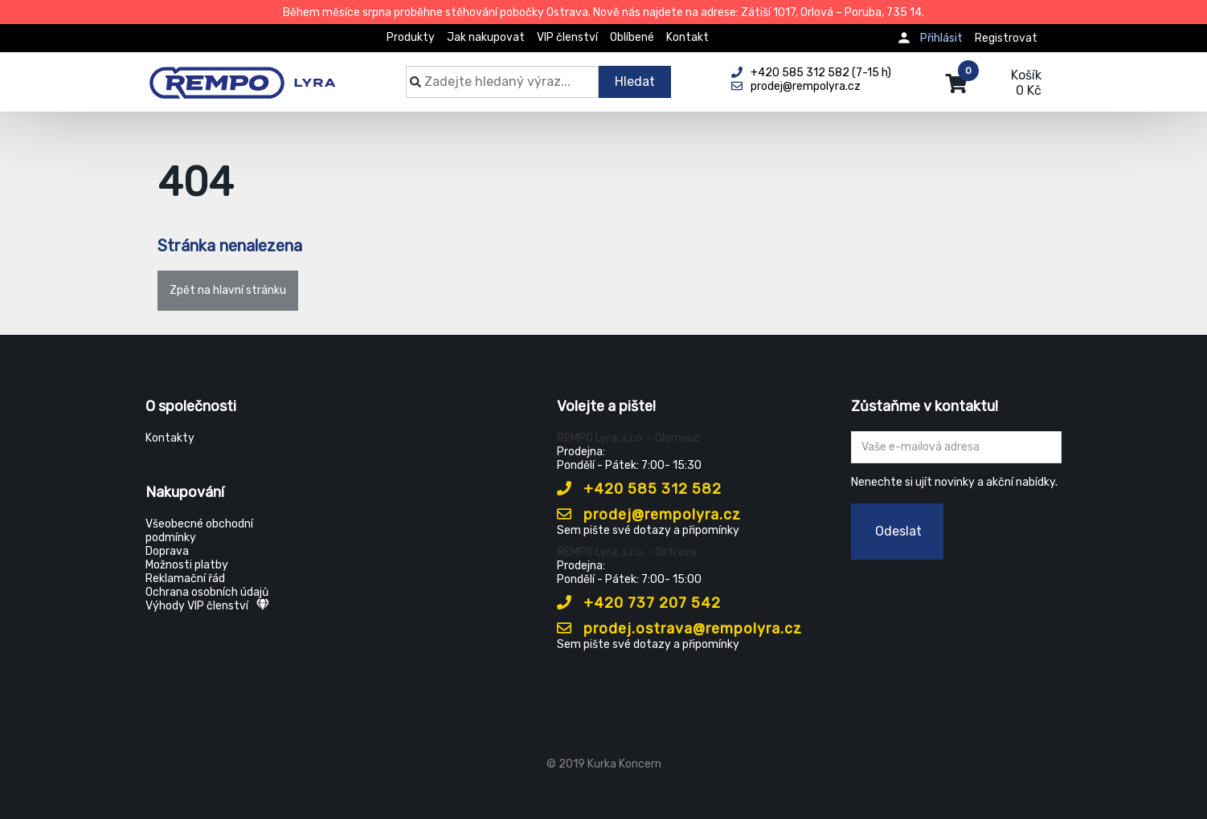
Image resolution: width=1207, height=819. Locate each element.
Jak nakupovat (486, 37)
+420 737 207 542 (639, 603)
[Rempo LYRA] (242, 74)
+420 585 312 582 (639, 489)
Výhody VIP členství (207, 606)
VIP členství (567, 37)
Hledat (635, 81)
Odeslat (898, 531)
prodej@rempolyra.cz (649, 515)
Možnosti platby (186, 565)
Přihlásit (941, 38)
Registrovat (1006, 38)
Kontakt (687, 37)
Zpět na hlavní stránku (228, 290)
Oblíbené (632, 37)
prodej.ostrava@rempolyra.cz (679, 629)
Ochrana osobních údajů (206, 592)
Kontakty (169, 438)
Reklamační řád (185, 578)
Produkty (411, 37)
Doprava (167, 551)
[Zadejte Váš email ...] (956, 447)
